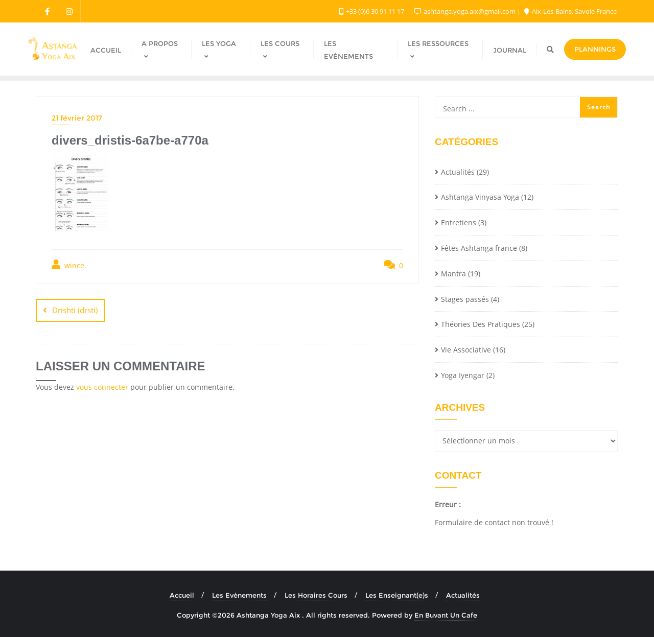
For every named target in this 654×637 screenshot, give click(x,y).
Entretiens (458, 222)
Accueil (182, 595)
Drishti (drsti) (75, 310)
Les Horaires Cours (316, 595)
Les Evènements (239, 595)
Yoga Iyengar (462, 375)
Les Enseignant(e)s (396, 595)
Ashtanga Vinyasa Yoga (480, 197)
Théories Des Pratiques (480, 324)
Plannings (595, 49)
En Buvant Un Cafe (445, 615)
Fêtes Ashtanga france (479, 248)
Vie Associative (466, 350)
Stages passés (465, 299)
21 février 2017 (77, 118)
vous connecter (102, 387)
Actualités (458, 172)
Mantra (453, 273)
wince (68, 264)
